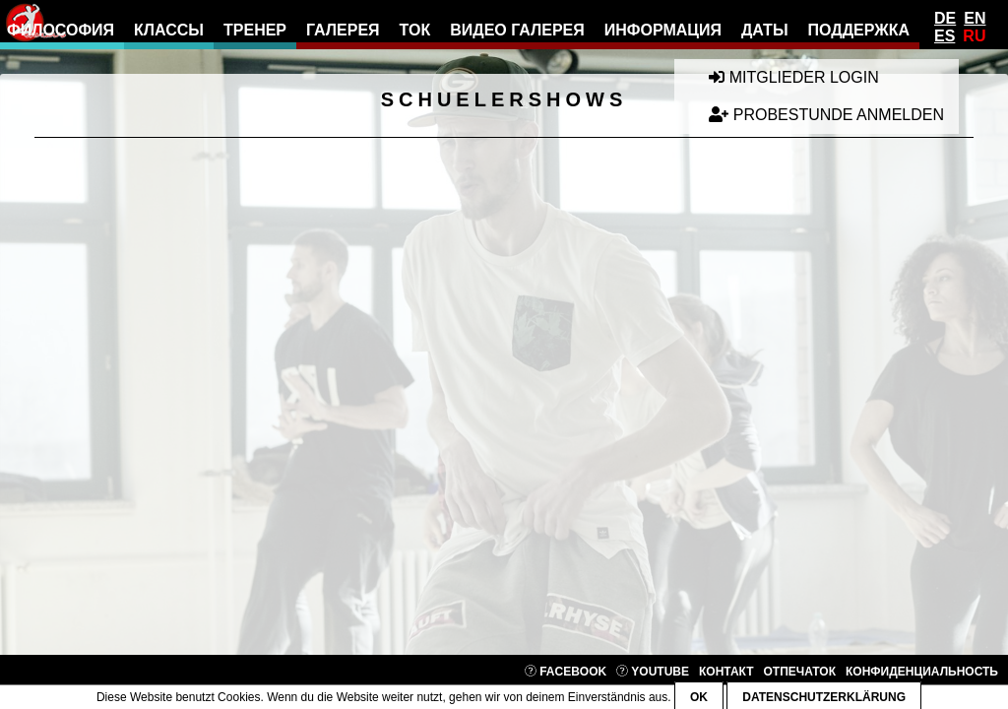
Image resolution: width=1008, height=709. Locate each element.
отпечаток (800, 671)
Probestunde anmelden (826, 114)
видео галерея (517, 30)
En (974, 18)
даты (764, 30)
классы (169, 30)
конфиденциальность (922, 671)
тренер (254, 30)
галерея (343, 30)
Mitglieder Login (793, 77)
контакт (726, 671)
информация (663, 30)
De (945, 18)
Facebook (565, 671)
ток (415, 30)
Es (944, 36)
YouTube (652, 671)
